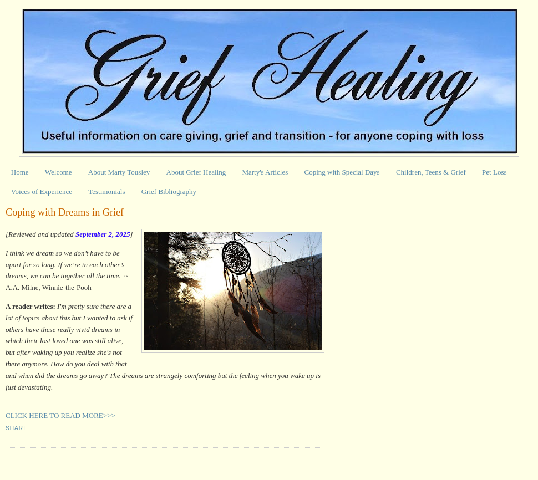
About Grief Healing (196, 172)
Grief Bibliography (168, 191)
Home (20, 172)
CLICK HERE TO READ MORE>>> (60, 415)
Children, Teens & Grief (431, 172)
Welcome (58, 172)
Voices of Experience (41, 191)
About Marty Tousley (119, 172)
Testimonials (106, 191)
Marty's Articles (265, 172)
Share (17, 428)
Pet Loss (494, 172)
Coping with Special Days (342, 172)
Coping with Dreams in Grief (65, 212)
